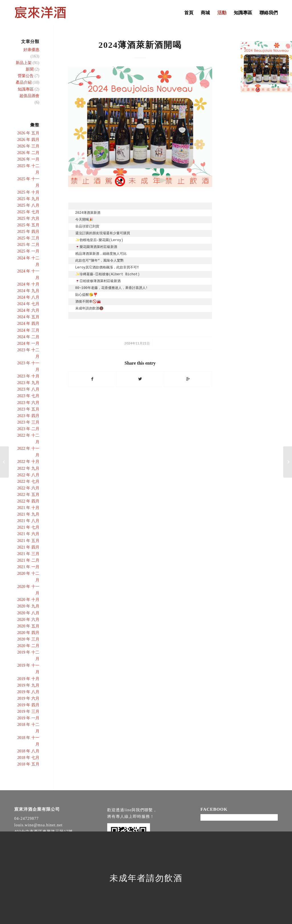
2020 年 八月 (28, 613)
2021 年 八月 (28, 521)
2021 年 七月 (28, 527)
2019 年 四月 (28, 705)
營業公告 (26, 76)
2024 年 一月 (28, 343)
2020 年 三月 (28, 639)
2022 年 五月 (28, 494)
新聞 (30, 69)
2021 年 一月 (28, 567)
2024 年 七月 (28, 304)
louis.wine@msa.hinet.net (38, 825)
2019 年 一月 (28, 718)
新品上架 (24, 63)
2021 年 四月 (28, 547)
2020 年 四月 (28, 633)
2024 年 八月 (28, 297)
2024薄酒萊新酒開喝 (140, 45)
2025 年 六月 (28, 218)
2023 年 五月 (28, 409)
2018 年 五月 (28, 764)
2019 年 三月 (28, 711)
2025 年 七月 (28, 212)
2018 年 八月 (28, 751)
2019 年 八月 (28, 692)
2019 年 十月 (28, 679)
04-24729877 (26, 818)
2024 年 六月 (28, 310)
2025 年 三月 (28, 238)
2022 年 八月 (28, 475)
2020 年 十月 (28, 599)
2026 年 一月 (28, 159)
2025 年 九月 (28, 199)
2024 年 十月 (28, 284)
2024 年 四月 (28, 323)
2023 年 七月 (28, 396)
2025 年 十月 (28, 192)
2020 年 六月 (28, 619)
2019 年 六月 (28, 698)
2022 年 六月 (28, 488)
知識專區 (26, 89)
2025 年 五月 (28, 225)
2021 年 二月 (28, 560)
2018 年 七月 (28, 757)
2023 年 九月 (28, 383)
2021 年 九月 (28, 514)
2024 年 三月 (28, 330)
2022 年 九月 (28, 468)
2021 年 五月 (28, 541)
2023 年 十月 (28, 376)
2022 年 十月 (28, 461)
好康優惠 (31, 50)
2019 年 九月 (28, 685)
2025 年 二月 (28, 245)
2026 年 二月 (28, 153)
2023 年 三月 (28, 422)
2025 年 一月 (28, 251)
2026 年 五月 (28, 133)
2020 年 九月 (28, 606)
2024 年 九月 (28, 291)
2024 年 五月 (28, 317)
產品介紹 (24, 82)
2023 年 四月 (28, 416)
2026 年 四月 (28, 139)
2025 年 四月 (28, 231)
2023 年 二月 (28, 429)
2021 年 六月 (28, 534)
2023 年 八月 (28, 389)
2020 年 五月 (28, 626)
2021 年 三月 (28, 554)
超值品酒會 (29, 96)
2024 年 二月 (28, 337)
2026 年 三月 (28, 146)
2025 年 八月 (28, 205)
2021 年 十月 (28, 508)
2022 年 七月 (28, 481)
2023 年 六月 (28, 403)
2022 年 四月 (28, 501)
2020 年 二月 (28, 646)
